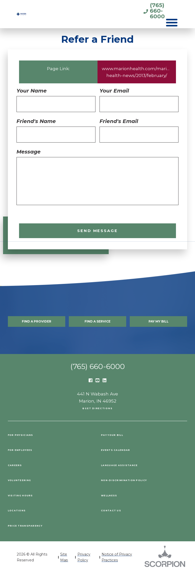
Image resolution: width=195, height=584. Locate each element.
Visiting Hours (29, 505)
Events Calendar (125, 460)
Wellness (114, 505)
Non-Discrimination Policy (140, 490)
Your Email (114, 91)
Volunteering (28, 490)
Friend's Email (119, 121)
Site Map (64, 568)
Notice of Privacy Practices (117, 568)
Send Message (97, 232)
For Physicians (29, 445)
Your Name (32, 91)
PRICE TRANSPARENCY (36, 535)
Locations (23, 520)
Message (29, 152)
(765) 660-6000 (138, 10)
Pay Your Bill (120, 445)
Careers (19, 475)
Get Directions (99, 418)
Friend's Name (36, 121)
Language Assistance (131, 475)
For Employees (29, 460)
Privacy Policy (83, 568)
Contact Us (117, 520)
